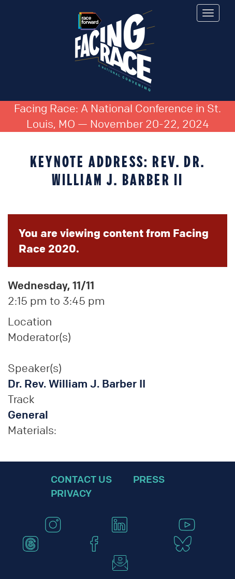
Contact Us (81, 479)
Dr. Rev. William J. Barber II (76, 384)
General (28, 415)
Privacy (71, 493)
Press (149, 479)
